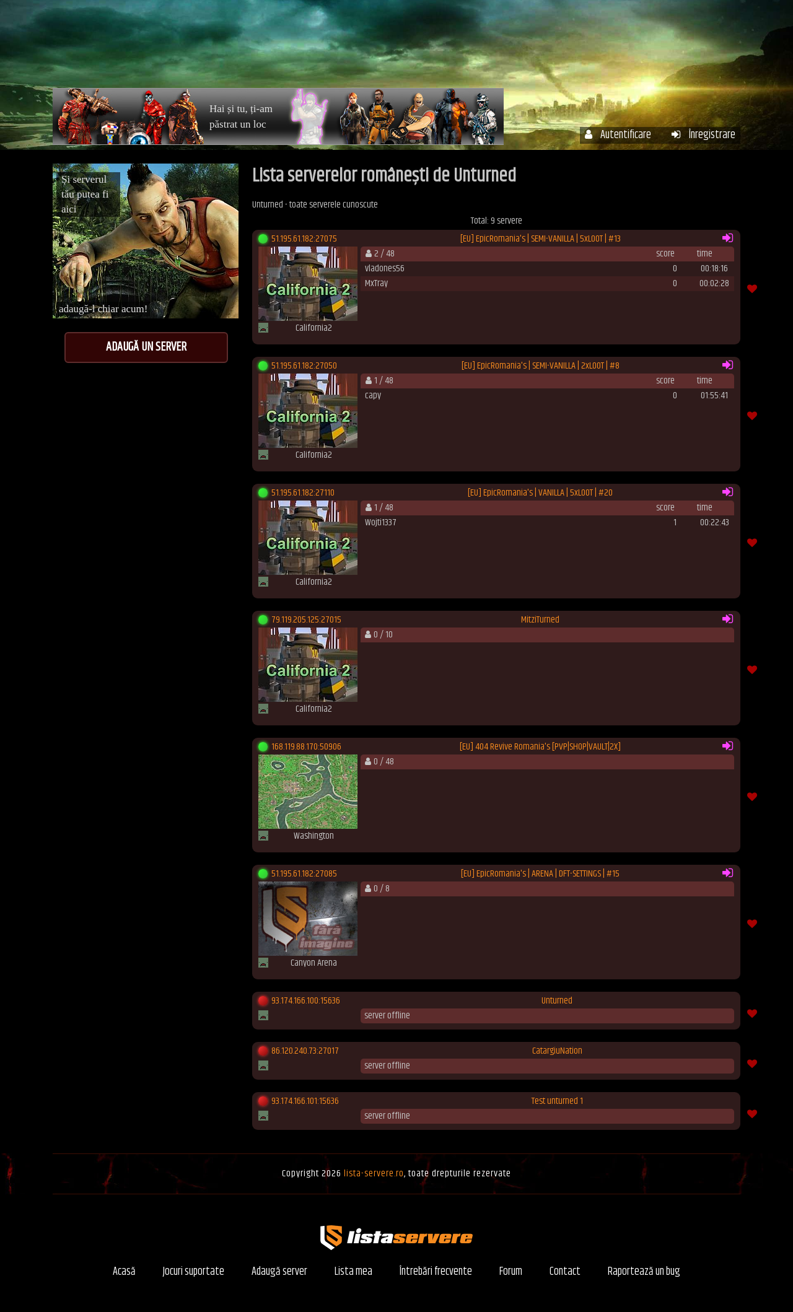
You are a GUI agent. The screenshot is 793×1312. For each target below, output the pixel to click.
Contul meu (480, 48)
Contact (565, 1272)
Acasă (355, 48)
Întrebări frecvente (574, 48)
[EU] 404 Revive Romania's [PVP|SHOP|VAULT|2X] (540, 747)
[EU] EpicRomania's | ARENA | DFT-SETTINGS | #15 (540, 874)
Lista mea (353, 1272)
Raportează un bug (644, 1272)
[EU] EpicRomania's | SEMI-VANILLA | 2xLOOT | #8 (541, 366)
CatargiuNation (557, 1051)
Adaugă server (279, 1272)
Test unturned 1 (557, 1101)
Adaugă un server (146, 347)
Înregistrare (703, 135)
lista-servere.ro (374, 1173)
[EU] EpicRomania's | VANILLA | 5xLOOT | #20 (540, 493)
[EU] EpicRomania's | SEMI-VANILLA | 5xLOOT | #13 (540, 239)
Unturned (556, 1001)
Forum (657, 48)
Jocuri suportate (193, 1272)
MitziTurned (540, 620)
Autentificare (618, 135)
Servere (411, 48)
